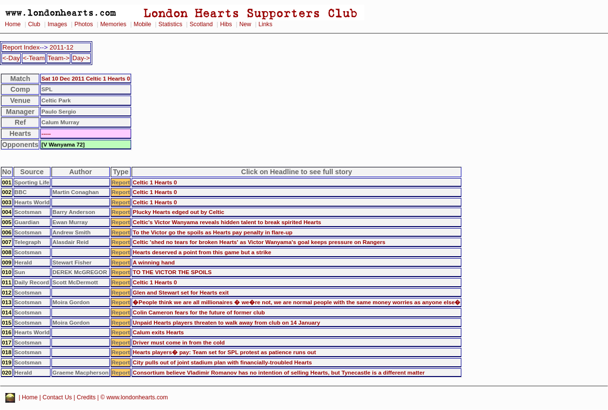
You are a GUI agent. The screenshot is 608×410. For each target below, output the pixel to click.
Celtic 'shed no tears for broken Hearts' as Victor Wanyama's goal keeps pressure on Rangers (259, 242)
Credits (86, 397)
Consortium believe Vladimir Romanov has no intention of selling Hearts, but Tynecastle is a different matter (278, 372)
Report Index (21, 47)
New (245, 24)
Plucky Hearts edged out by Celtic (178, 212)
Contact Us (57, 397)
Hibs (226, 24)
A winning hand (154, 262)
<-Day (11, 58)
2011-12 (61, 47)
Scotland (201, 24)
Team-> (58, 58)
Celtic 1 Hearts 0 (155, 182)
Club (34, 24)
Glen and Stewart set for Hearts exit (180, 292)
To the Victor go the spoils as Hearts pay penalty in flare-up (212, 232)
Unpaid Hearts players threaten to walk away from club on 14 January (226, 322)
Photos (83, 24)
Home (13, 24)
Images (57, 24)
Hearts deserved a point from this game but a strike (202, 252)
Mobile (142, 24)
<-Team (34, 58)
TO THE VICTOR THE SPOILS (172, 272)
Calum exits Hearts (158, 332)
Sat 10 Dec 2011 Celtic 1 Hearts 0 (85, 78)
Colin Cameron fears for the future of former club (199, 312)
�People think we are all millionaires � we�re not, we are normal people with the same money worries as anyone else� (296, 302)
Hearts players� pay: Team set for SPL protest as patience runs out (224, 352)
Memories (113, 24)
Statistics (170, 24)
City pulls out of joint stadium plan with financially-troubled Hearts (222, 362)
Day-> (81, 58)
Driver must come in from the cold (179, 342)
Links (265, 24)
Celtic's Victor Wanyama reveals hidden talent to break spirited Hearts (227, 222)
